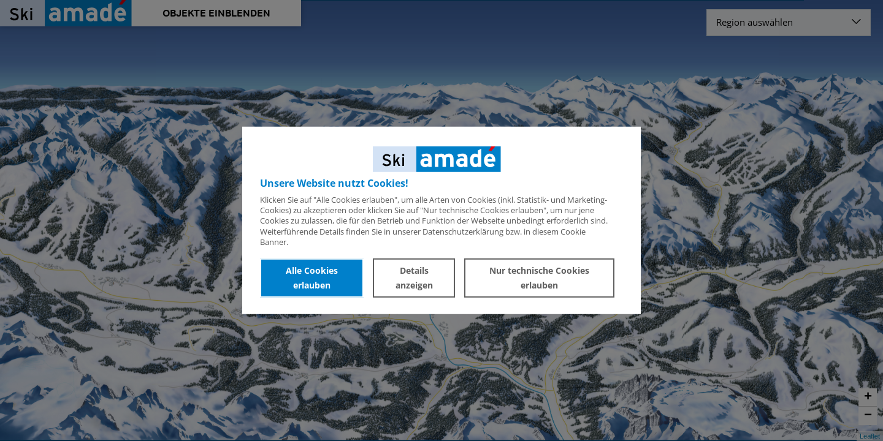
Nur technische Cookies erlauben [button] (539, 278)
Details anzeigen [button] (414, 278)
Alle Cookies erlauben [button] (312, 278)
